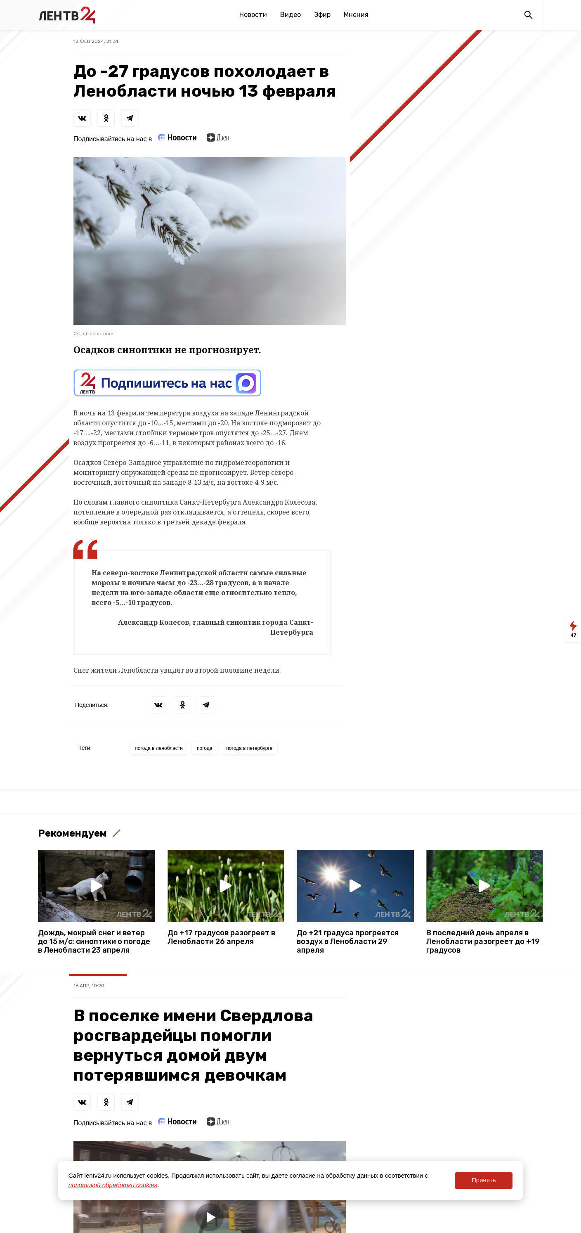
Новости (253, 15)
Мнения (356, 15)
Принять (484, 1179)
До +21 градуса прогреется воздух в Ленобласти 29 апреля (348, 942)
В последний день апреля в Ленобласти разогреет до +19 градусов (483, 942)
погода (204, 748)
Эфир (322, 15)
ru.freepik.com (96, 334)
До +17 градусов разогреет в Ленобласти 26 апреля (221, 937)
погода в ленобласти (159, 748)
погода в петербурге (249, 748)
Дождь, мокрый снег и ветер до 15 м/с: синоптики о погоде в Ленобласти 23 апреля (94, 942)
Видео (290, 15)
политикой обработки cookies (112, 1184)
